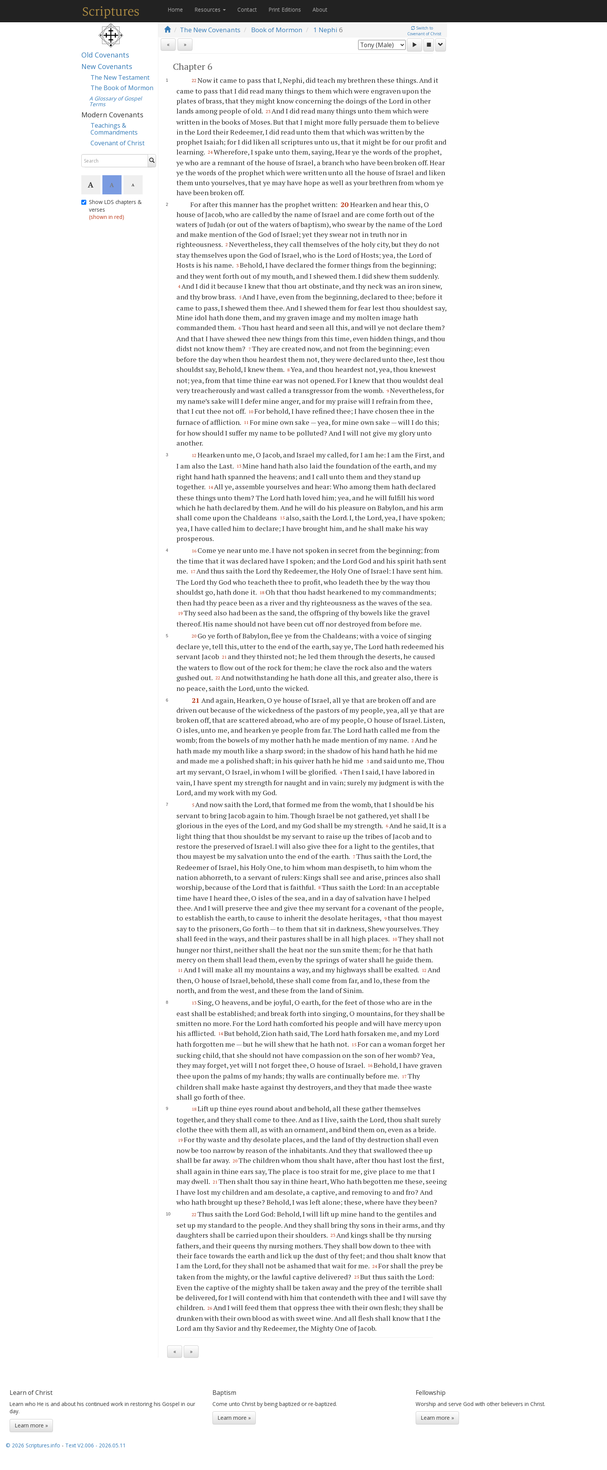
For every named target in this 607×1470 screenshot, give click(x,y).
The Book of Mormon (121, 88)
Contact (247, 9)
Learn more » (31, 1425)
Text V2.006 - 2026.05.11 (95, 1445)
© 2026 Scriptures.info (33, 1445)
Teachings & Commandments (114, 128)
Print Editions (284, 9)
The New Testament (120, 77)
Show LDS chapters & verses (111, 209)
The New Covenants (210, 29)
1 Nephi (325, 29)
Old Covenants (105, 54)
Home (175, 9)
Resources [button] (210, 9)
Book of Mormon (277, 29)
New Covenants (106, 66)
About (320, 9)
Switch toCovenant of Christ (424, 30)
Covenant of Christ (117, 143)
